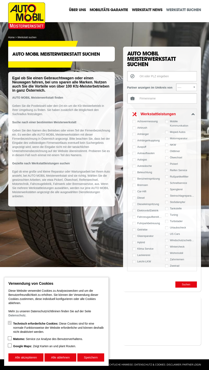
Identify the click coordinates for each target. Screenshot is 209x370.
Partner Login (191, 364)
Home (11, 37)
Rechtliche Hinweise (119, 364)
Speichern (91, 357)
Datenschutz (16, 315)
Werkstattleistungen (158, 114)
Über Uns (77, 10)
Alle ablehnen (60, 357)
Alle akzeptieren (26, 357)
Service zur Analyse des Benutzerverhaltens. (48, 339)
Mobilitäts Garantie (109, 10)
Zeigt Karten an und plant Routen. (44, 346)
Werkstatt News (147, 10)
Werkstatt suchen (183, 10)
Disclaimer (174, 364)
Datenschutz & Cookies (149, 364)
